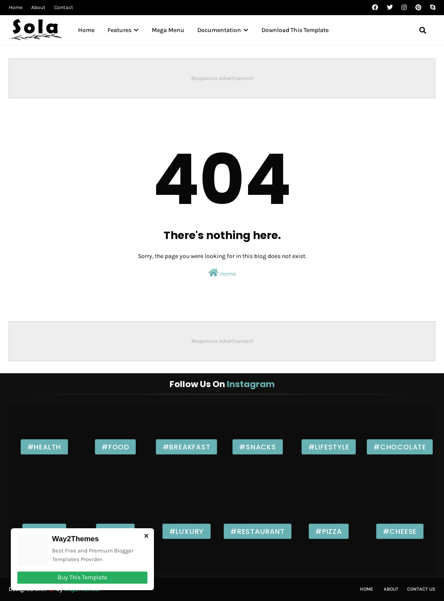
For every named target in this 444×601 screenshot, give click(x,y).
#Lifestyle (328, 447)
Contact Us (421, 589)
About (38, 7)
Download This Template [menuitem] (295, 30)
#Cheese (400, 531)
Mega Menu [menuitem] (168, 30)
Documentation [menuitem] (219, 30)
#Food (115, 447)
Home (16, 7)
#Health (44, 447)
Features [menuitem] (119, 30)
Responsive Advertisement (222, 78)
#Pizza (328, 531)
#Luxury (186, 531)
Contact (63, 7)
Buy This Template (82, 577)
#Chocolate (399, 447)
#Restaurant (257, 531)
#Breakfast (187, 447)
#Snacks (257, 447)
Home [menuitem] (86, 30)
